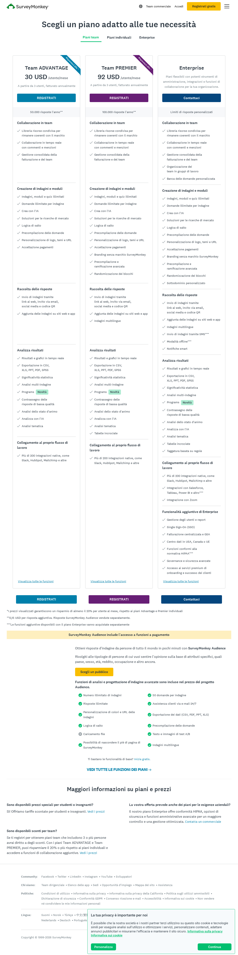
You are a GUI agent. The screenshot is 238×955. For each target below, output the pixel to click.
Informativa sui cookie (106, 935)
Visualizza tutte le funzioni (36, 581)
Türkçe (68, 915)
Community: (29, 877)
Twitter (61, 876)
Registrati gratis (203, 6)
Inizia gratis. (142, 759)
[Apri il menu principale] (226, 6)
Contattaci (192, 98)
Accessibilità (152, 898)
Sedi (96, 885)
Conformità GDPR (91, 898)
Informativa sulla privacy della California (136, 893)
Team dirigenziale (52, 885)
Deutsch (65, 920)
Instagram (91, 876)
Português (80, 920)
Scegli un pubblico (94, 672)
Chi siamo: (28, 885)
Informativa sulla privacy (204, 931)
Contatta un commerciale (203, 822)
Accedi (178, 6)
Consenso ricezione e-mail (123, 898)
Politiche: (27, 894)
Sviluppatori (124, 876)
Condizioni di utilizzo (55, 893)
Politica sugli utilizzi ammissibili (188, 893)
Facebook (47, 876)
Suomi (45, 915)
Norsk (57, 915)
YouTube (106, 876)
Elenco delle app (78, 885)
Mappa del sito (145, 885)
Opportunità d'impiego (117, 885)
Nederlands (48, 920)
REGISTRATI (46, 98)
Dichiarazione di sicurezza (58, 898)
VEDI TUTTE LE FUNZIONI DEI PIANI (119, 769)
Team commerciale (158, 6)
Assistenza (165, 885)
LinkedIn (75, 876)
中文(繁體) (83, 915)
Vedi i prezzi (96, 811)
